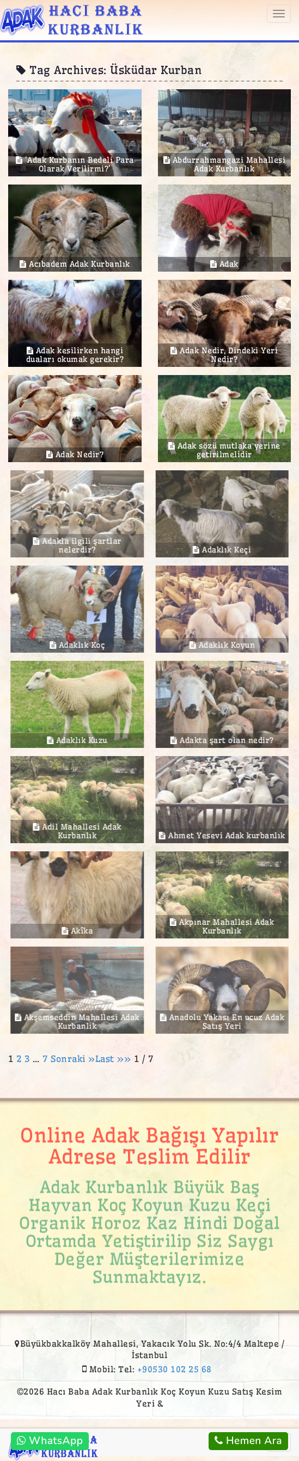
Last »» (114, 1058)
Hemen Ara (248, 1441)
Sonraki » (73, 1058)
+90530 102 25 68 (174, 1369)
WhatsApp (50, 1441)
